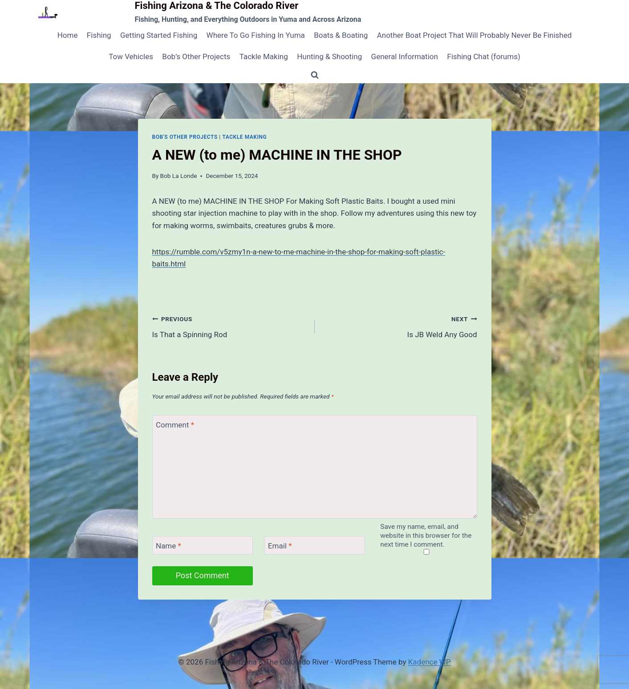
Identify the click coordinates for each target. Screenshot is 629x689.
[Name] (202, 545)
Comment (175, 424)
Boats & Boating (341, 35)
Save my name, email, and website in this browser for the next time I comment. (425, 535)
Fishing (99, 35)
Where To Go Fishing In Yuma (256, 35)
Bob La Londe (178, 175)
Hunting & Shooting (329, 56)
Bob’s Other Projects (196, 56)
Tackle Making (263, 56)
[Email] (314, 545)
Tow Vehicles (131, 56)
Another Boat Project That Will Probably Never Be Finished (474, 35)
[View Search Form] (315, 75)
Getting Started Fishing (158, 35)
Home (67, 35)
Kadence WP (429, 661)
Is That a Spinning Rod (229, 326)
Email (280, 545)
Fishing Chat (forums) (483, 56)
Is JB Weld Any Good (399, 326)
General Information (404, 56)
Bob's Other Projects (185, 137)
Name (168, 545)
